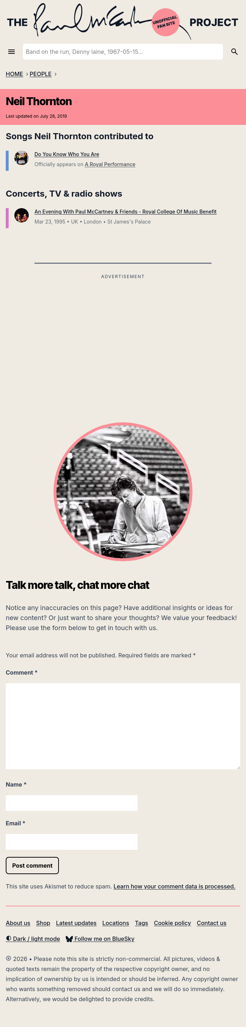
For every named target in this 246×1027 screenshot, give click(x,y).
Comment (22, 672)
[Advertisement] (123, 331)
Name (16, 784)
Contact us (212, 923)
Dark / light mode (33, 938)
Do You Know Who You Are (66, 154)
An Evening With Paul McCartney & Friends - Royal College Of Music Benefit (125, 211)
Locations (115, 923)
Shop (43, 923)
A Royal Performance (110, 164)
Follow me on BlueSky (100, 938)
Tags (141, 923)
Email (15, 823)
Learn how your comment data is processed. (174, 886)
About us (18, 923)
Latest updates (76, 923)
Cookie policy (172, 923)
